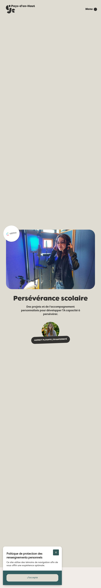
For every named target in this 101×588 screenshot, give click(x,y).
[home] (19, 9)
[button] (89, 9)
